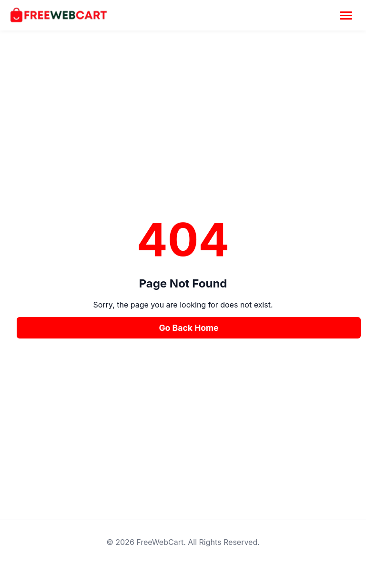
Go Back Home (188, 328)
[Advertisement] (183, 145)
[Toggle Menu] (346, 15)
